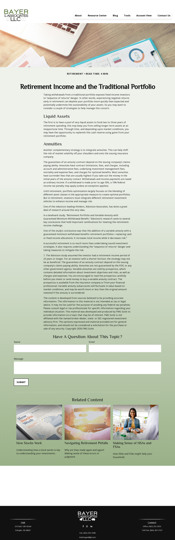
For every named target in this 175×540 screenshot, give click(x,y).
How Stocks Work (29, 435)
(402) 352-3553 (155, 519)
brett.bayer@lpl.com (87, 530)
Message (18, 351)
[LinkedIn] (91, 518)
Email (92, 334)
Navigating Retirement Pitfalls (86, 435)
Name (17, 334)
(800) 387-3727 (156, 523)
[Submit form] (21, 374)
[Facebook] (83, 518)
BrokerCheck (113, 538)
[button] (78, 8)
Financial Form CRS (89, 534)
